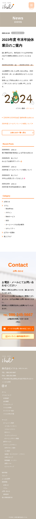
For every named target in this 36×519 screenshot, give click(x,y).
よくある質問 (6, 479)
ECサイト (7, 432)
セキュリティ (10, 228)
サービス (4, 420)
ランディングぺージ (11, 435)
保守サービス (7, 441)
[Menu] (31, 5)
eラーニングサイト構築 (12, 438)
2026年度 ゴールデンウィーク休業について (17, 170)
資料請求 (6, 494)
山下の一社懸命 (9, 232)
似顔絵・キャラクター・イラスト (15, 454)
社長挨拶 (6, 398)
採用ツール (8, 463)
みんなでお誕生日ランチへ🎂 (12, 161)
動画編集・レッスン (11, 460)
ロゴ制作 (7, 451)
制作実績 (4, 472)
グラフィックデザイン (10, 444)
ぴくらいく (30, 108)
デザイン (9, 212)
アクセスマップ (8, 404)
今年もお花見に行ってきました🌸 (13, 178)
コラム (6, 205)
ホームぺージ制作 (8, 423)
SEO (7, 220)
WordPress (9, 209)
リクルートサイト (10, 429)
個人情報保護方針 (7, 497)
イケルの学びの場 (8, 414)
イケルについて (6, 395)
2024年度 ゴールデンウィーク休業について (17, 123)
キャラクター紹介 (8, 410)
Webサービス (10, 216)
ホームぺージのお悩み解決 (15, 224)
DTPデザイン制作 (10, 448)
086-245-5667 (21, 315)
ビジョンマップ (9, 466)
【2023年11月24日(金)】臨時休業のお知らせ (18, 117)
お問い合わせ (6, 491)
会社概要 (6, 401)
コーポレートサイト (11, 426)
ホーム (4, 392)
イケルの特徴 (7, 407)
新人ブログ (14, 158)
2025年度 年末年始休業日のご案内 (14, 187)
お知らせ (17, 33)
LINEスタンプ (9, 457)
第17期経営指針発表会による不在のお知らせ (17, 153)
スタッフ (4, 475)
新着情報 (4, 482)
